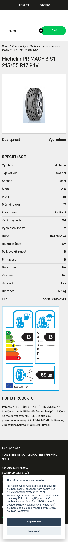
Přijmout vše (34, 521)
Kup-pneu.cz (34, 18)
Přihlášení (23, 4)
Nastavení (23, 511)
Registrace (44, 4)
